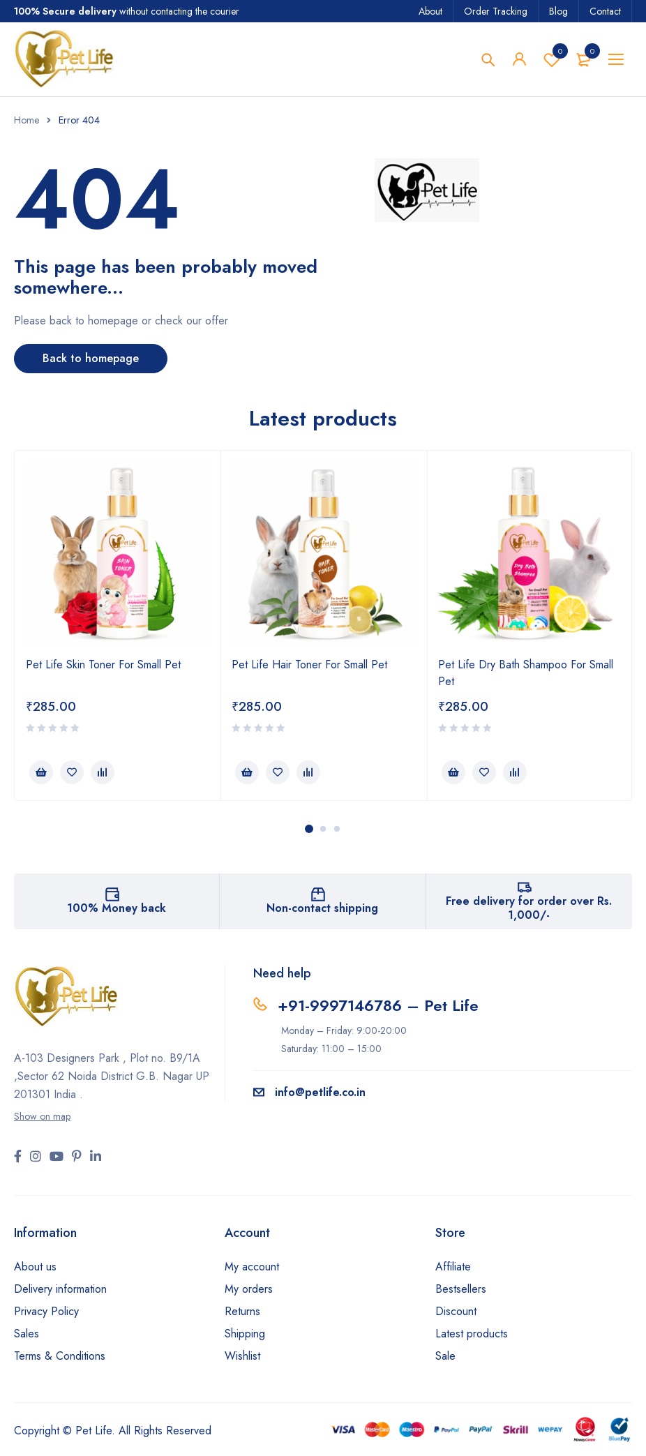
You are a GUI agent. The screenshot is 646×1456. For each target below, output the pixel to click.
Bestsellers (460, 1289)
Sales (26, 1334)
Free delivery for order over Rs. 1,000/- (529, 908)
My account (252, 1267)
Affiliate (453, 1267)
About (430, 11)
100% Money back (116, 908)
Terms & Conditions (59, 1356)
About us (35, 1267)
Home (26, 120)
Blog (558, 11)
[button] (41, 772)
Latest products (471, 1334)
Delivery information (60, 1289)
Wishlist (552, 59)
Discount (455, 1311)
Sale (445, 1356)
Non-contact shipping (322, 908)
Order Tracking (495, 11)
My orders (249, 1289)
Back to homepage (91, 358)
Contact (605, 11)
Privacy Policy (46, 1311)
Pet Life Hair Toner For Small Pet (309, 664)
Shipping (245, 1334)
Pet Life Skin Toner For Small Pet (103, 664)
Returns (242, 1311)
